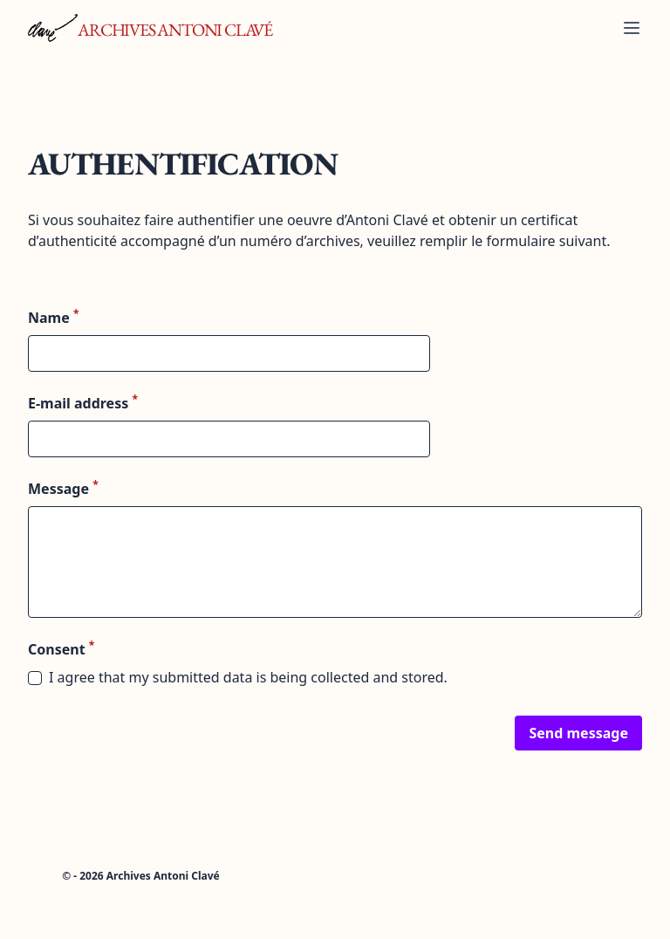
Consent (61, 649)
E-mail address (83, 403)
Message (63, 488)
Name (53, 317)
